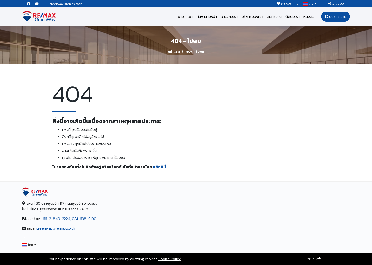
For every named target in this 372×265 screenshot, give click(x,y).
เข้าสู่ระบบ (336, 3)
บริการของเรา (252, 16)
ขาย (181, 16)
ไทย (308, 4)
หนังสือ (308, 16)
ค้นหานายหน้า (207, 16)
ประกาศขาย (335, 16)
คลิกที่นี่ (159, 167)
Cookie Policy (169, 259)
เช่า (190, 16)
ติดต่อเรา (292, 16)
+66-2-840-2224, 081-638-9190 (68, 219)
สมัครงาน (274, 16)
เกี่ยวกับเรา (229, 16)
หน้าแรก (174, 51)
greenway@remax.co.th (66, 3)
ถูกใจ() (284, 3)
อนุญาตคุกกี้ (313, 258)
